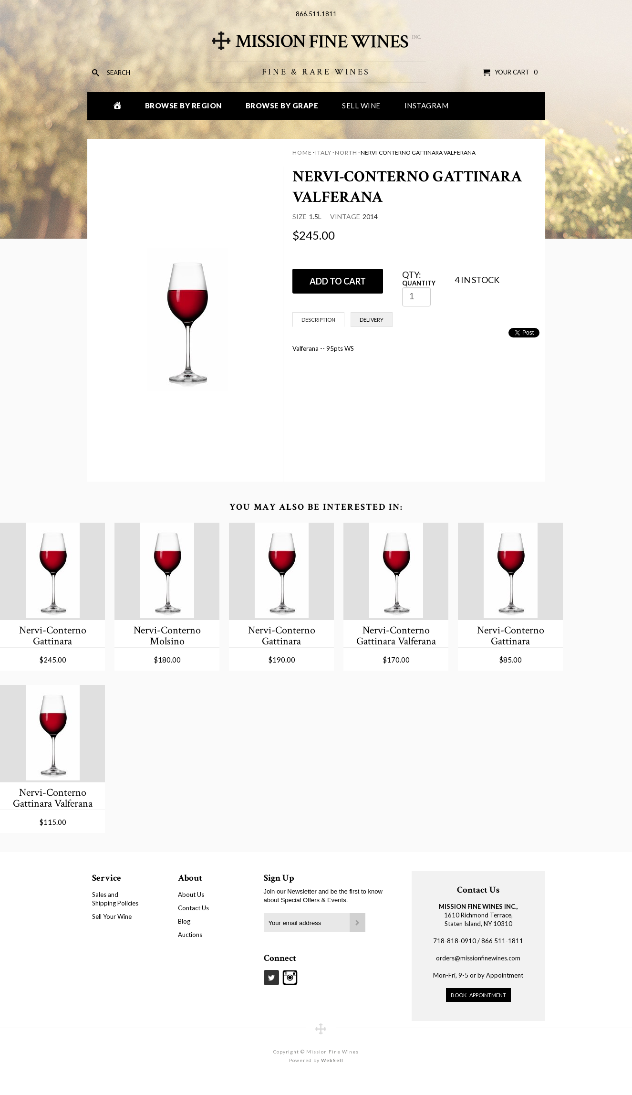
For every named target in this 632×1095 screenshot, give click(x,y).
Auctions (190, 934)
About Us (191, 894)
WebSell (332, 1060)
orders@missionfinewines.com (478, 958)
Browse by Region (183, 105)
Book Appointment (478, 995)
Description (318, 319)
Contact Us (193, 908)
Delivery (371, 319)
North (346, 152)
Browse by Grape (282, 105)
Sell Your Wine (112, 916)
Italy (323, 152)
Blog (184, 921)
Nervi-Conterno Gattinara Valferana (396, 635)
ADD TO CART (338, 281)
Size (299, 216)
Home (302, 152)
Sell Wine (361, 105)
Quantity (418, 283)
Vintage (345, 216)
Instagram (426, 105)
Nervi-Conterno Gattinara (52, 635)
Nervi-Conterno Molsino (167, 635)
